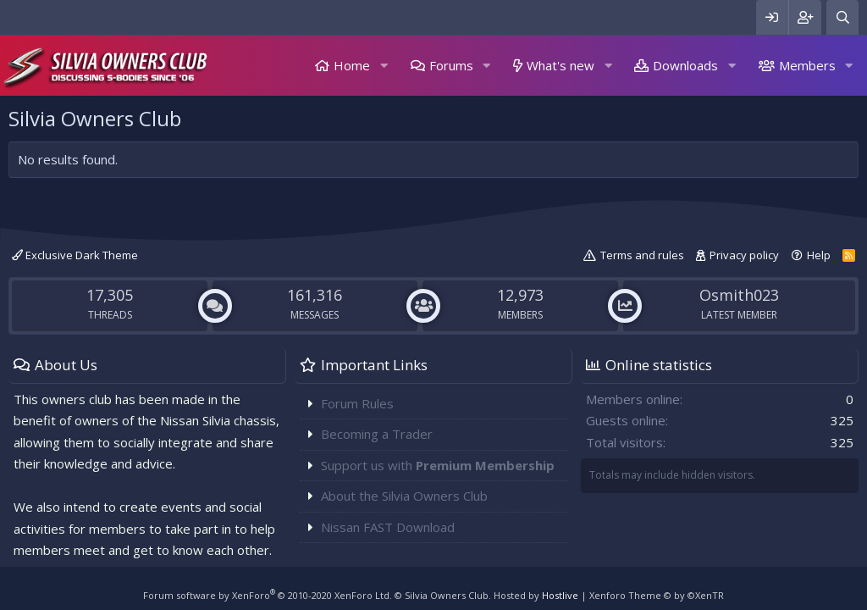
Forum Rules (357, 403)
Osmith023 (739, 295)
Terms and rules (642, 255)
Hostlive (560, 595)
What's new (560, 65)
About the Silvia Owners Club (404, 495)
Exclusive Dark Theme (75, 255)
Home (352, 65)
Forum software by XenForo (267, 595)
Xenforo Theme (656, 595)
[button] (383, 66)
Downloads (685, 65)
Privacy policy (744, 255)
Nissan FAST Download (388, 526)
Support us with (438, 465)
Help (819, 255)
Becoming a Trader (377, 433)
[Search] (842, 17)
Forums (451, 65)
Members (807, 65)
